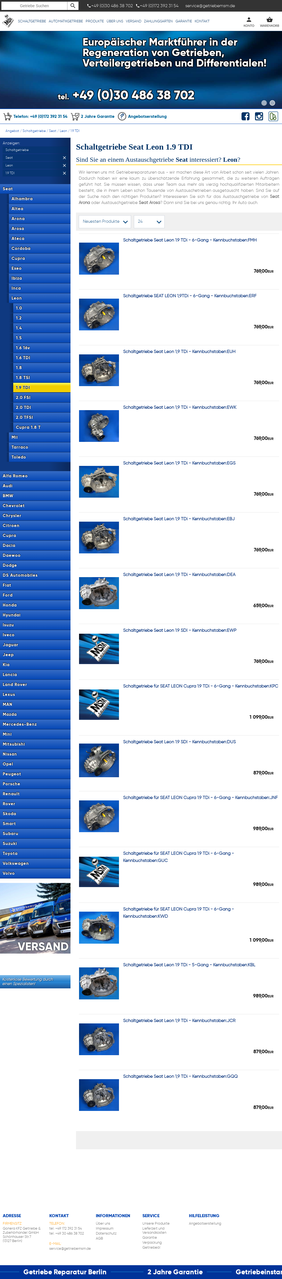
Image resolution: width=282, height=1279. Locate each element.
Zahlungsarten (158, 21)
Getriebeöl (151, 1247)
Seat (52, 131)
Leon (63, 131)
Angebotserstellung (142, 116)
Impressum (104, 1228)
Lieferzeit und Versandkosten (154, 1230)
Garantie (183, 21)
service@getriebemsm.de (70, 1248)
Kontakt (202, 21)
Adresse (12, 1216)
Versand (133, 21)
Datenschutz (106, 1233)
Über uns (115, 21)
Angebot (12, 131)
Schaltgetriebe (32, 21)
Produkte (95, 21)
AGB (99, 1238)
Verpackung (152, 1242)
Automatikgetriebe (66, 21)
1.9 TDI (75, 131)
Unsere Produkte (156, 1223)
